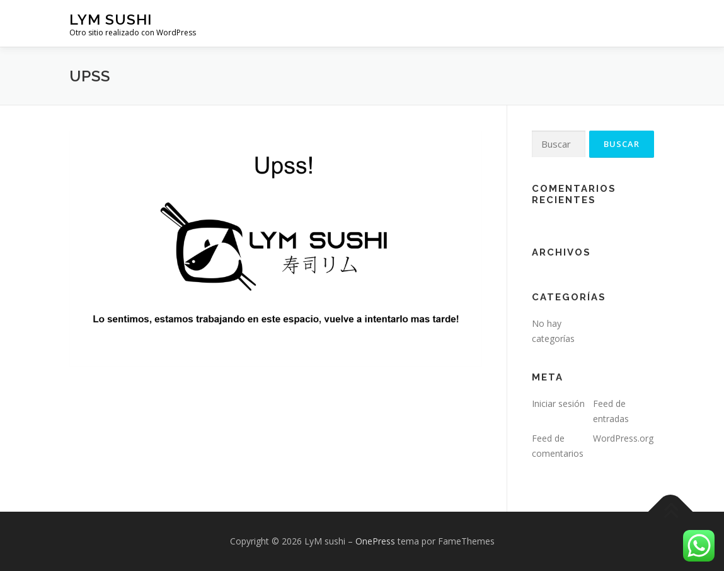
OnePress (375, 541)
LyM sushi (110, 19)
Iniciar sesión (558, 403)
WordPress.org (623, 438)
